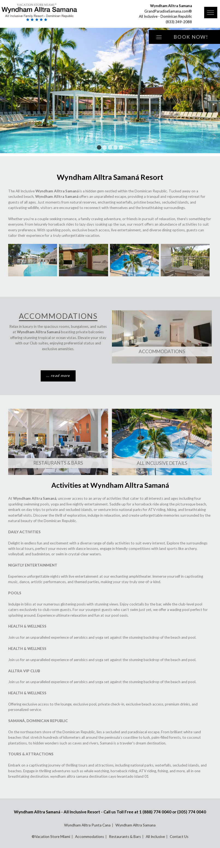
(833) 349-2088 (179, 22)
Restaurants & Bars (58, 463)
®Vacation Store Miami (51, 836)
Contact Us (179, 836)
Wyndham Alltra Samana (135, 825)
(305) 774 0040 (191, 811)
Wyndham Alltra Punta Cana (87, 825)
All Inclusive (155, 836)
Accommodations (162, 351)
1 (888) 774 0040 (155, 811)
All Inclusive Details (162, 463)
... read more (58, 375)
